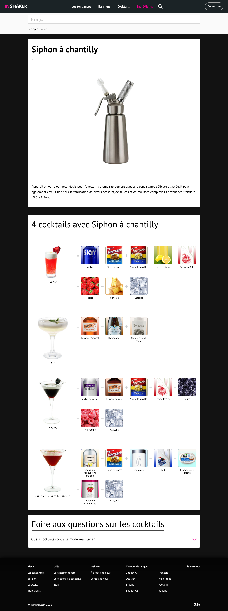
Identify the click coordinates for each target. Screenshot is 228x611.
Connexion (214, 6)
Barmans (104, 6)
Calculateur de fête (64, 573)
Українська (164, 579)
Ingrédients (145, 6)
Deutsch (130, 579)
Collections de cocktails (67, 579)
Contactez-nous (99, 579)
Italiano (162, 590)
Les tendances (81, 6)
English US (132, 590)
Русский (163, 584)
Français (163, 573)
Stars (56, 584)
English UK (132, 573)
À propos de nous (101, 573)
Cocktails (123, 6)
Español (130, 584)
